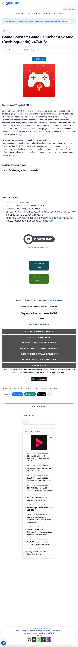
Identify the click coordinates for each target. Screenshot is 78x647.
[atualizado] (46, 453)
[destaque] (45, 494)
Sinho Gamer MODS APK (41, 628)
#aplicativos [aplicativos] (7, 388)
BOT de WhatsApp (54, 21)
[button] (74, 3)
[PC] (50, 13)
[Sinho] (6, 50)
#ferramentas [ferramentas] (18, 388)
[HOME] (17, 13)
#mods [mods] (37, 388)
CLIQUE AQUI (65, 21)
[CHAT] (55, 13)
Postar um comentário (39, 407)
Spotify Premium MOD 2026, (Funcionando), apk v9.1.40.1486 (39, 479)
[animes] (38, 504)
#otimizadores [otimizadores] (54, 388)
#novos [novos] (44, 388)
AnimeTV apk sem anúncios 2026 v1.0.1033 (39, 509)
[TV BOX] (44, 13)
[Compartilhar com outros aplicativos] (49, 394)
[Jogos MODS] (26, 13)
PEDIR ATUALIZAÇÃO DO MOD (39, 332)
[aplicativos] (39, 453)
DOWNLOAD (39, 59)
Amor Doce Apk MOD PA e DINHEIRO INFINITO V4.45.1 (37, 499)
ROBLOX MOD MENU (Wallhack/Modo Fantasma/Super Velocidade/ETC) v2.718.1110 (39, 532)
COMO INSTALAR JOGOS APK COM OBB (39, 343)
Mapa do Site (59, 631)
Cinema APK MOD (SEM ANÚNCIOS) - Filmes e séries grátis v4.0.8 (40, 458)
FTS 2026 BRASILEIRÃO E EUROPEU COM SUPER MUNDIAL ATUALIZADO (39, 520)
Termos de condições (21, 631)
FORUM (52, 221)
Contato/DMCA (49, 631)
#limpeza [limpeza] (28, 388)
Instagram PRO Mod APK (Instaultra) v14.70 (36, 553)
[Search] (71, 3)
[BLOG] (61, 13)
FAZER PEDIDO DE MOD (39, 337)
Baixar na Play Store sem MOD (39, 278)
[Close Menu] (73, 21)
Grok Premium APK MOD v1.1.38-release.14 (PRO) (39, 469)
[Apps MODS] (36, 13)
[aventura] (45, 526)
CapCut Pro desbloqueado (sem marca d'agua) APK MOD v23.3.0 (39, 543)
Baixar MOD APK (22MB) (39, 265)
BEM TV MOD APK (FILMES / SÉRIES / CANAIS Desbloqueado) (39, 489)
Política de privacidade (36, 631)
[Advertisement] (39, 573)
